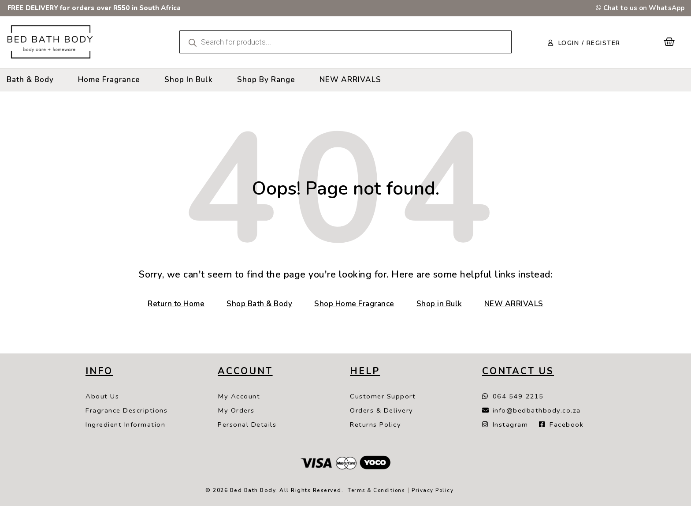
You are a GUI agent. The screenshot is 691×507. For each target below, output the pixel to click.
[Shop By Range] (266, 79)
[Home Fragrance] (109, 79)
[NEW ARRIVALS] (350, 79)
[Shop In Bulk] (188, 79)
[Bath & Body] (30, 79)
